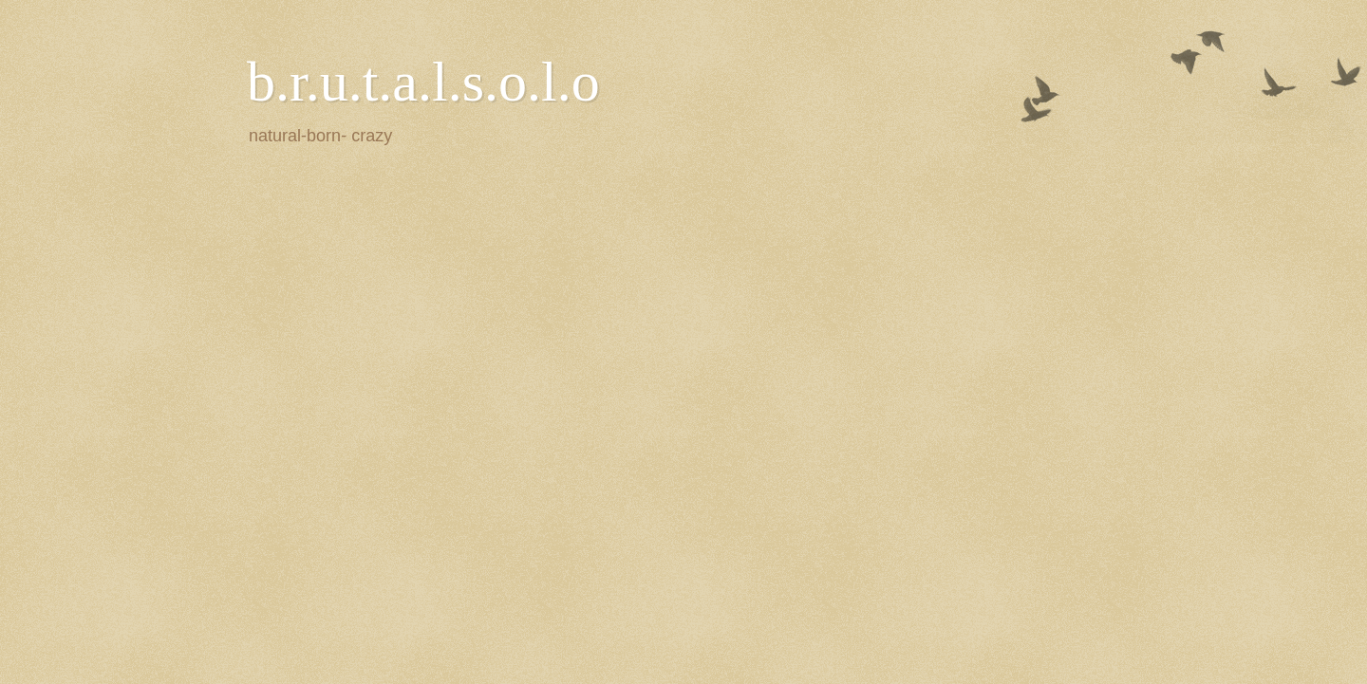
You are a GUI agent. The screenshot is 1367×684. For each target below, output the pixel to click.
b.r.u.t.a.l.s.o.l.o (423, 81)
